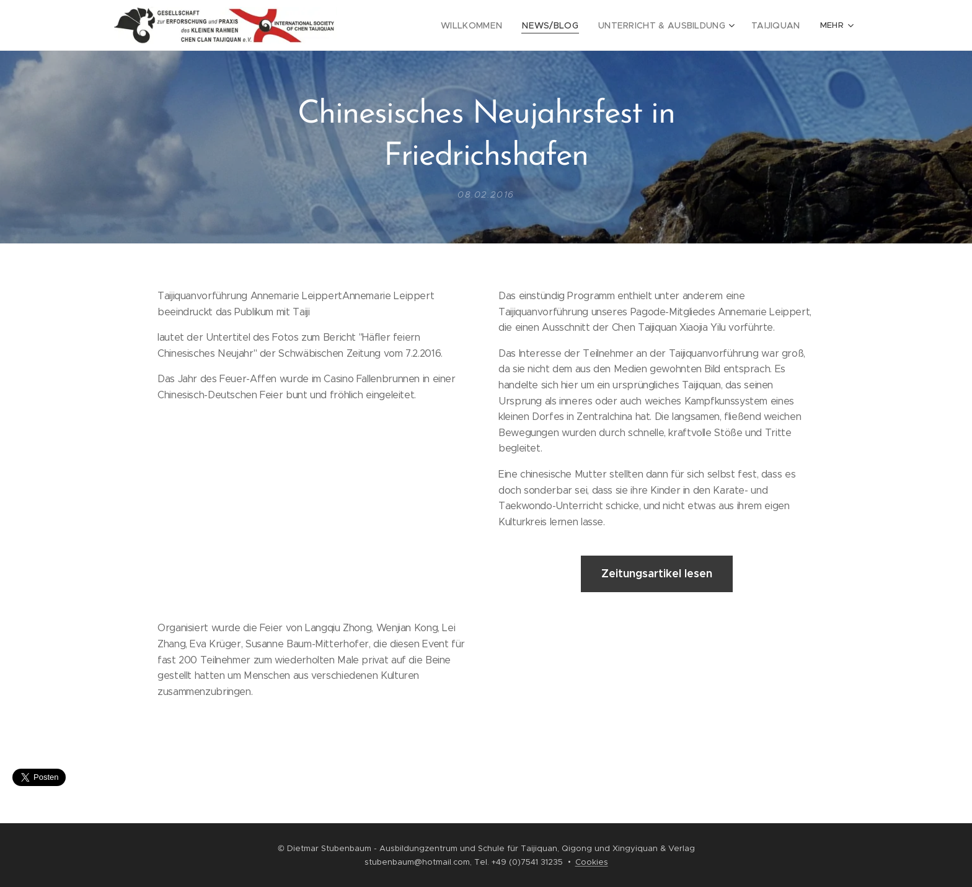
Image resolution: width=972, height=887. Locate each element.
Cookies (591, 862)
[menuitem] (420, 25)
